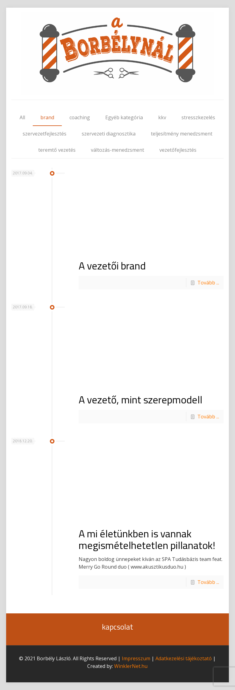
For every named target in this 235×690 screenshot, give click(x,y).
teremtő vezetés (57, 150)
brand (47, 117)
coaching (79, 117)
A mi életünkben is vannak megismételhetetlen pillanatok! (147, 539)
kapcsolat (117, 627)
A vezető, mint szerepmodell (140, 399)
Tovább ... (208, 282)
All (22, 117)
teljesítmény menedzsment (181, 133)
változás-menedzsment (117, 150)
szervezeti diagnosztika (109, 133)
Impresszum (136, 658)
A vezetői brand (112, 265)
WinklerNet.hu (130, 666)
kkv (162, 117)
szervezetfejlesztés (44, 133)
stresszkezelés (198, 117)
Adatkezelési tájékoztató (183, 658)
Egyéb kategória (124, 117)
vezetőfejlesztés (177, 150)
